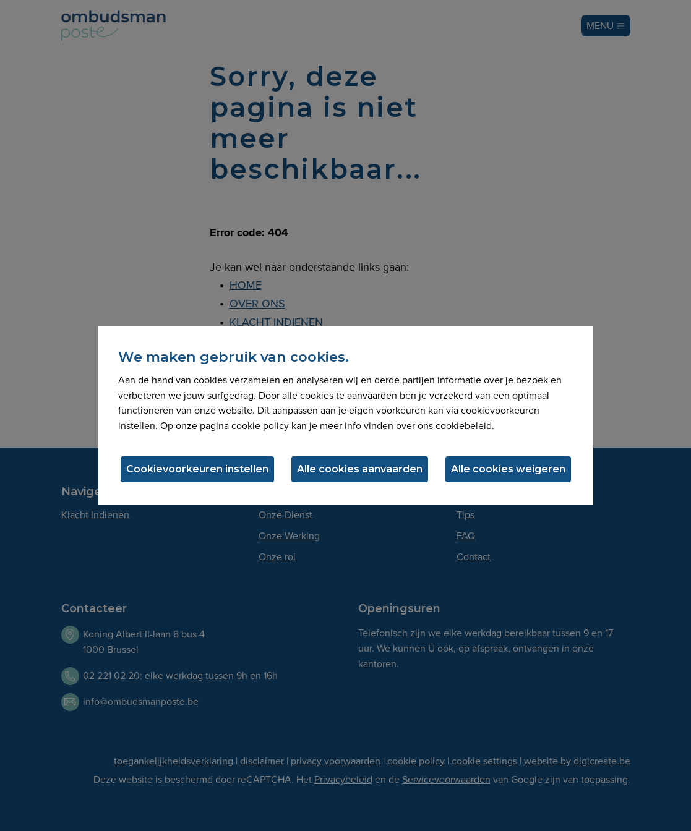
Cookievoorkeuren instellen (197, 469)
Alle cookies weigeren (508, 469)
